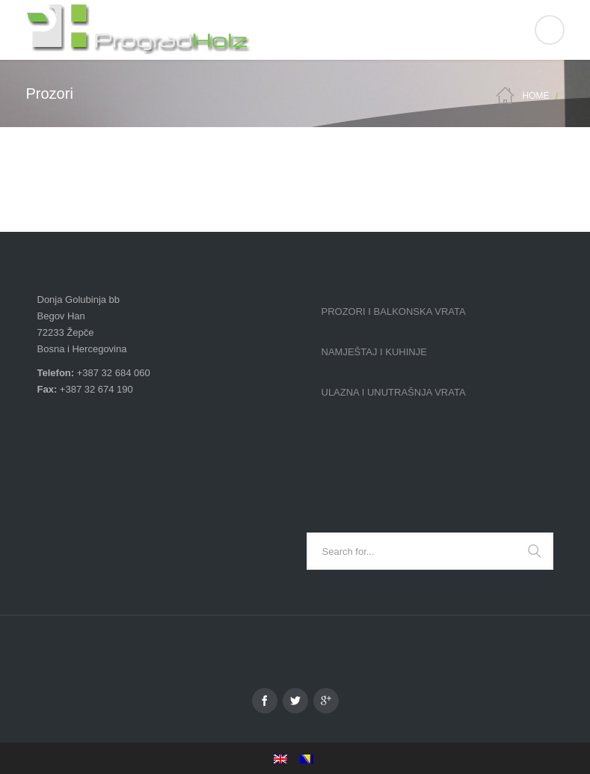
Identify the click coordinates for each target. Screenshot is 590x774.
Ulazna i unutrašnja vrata (394, 392)
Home (535, 95)
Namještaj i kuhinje (374, 351)
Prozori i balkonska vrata (394, 311)
